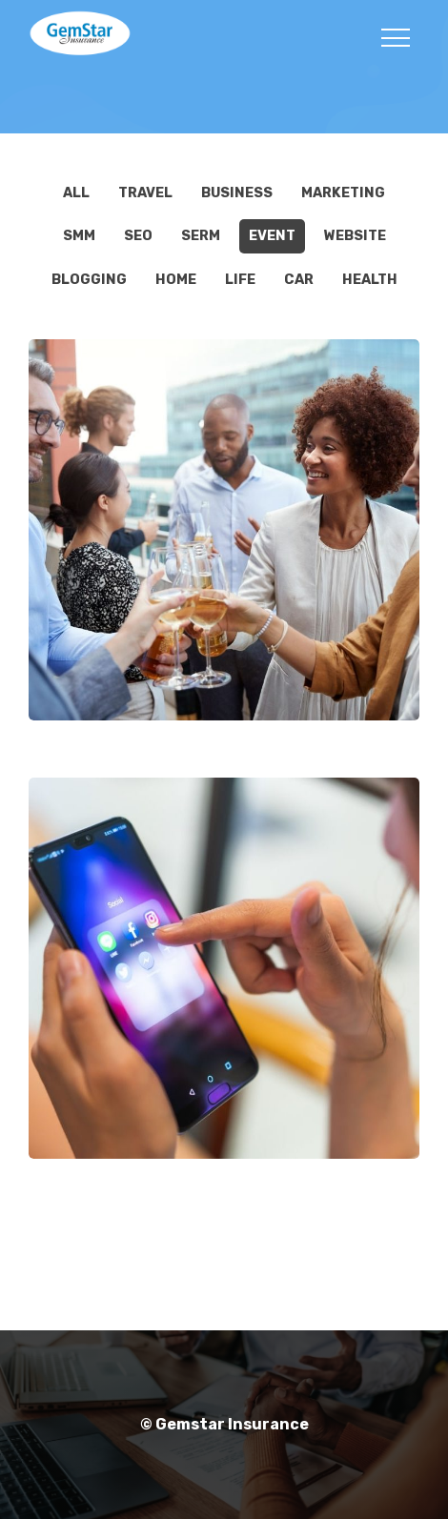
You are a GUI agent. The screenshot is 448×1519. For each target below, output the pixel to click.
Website (355, 236)
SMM (79, 236)
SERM (200, 236)
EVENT (272, 236)
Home (175, 280)
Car (299, 280)
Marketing (343, 193)
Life (240, 280)
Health (369, 280)
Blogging (89, 280)
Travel (145, 193)
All (76, 193)
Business (237, 193)
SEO (138, 236)
